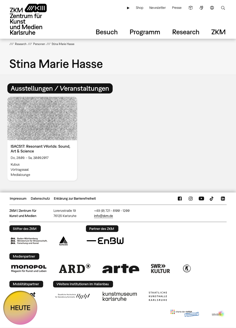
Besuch (107, 32)
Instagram (190, 198)
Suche (223, 7)
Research (185, 32)
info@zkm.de (103, 216)
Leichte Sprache (190, 7)
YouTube (201, 198)
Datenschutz (40, 198)
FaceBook (179, 198)
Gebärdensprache (201, 7)
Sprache (212, 7)
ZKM (218, 32)
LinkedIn (223, 198)
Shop (139, 8)
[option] (43, 139)
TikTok (212, 198)
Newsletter (157, 8)
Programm (145, 32)
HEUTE (20, 308)
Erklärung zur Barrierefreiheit (75, 198)
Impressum (18, 198)
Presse (177, 8)
